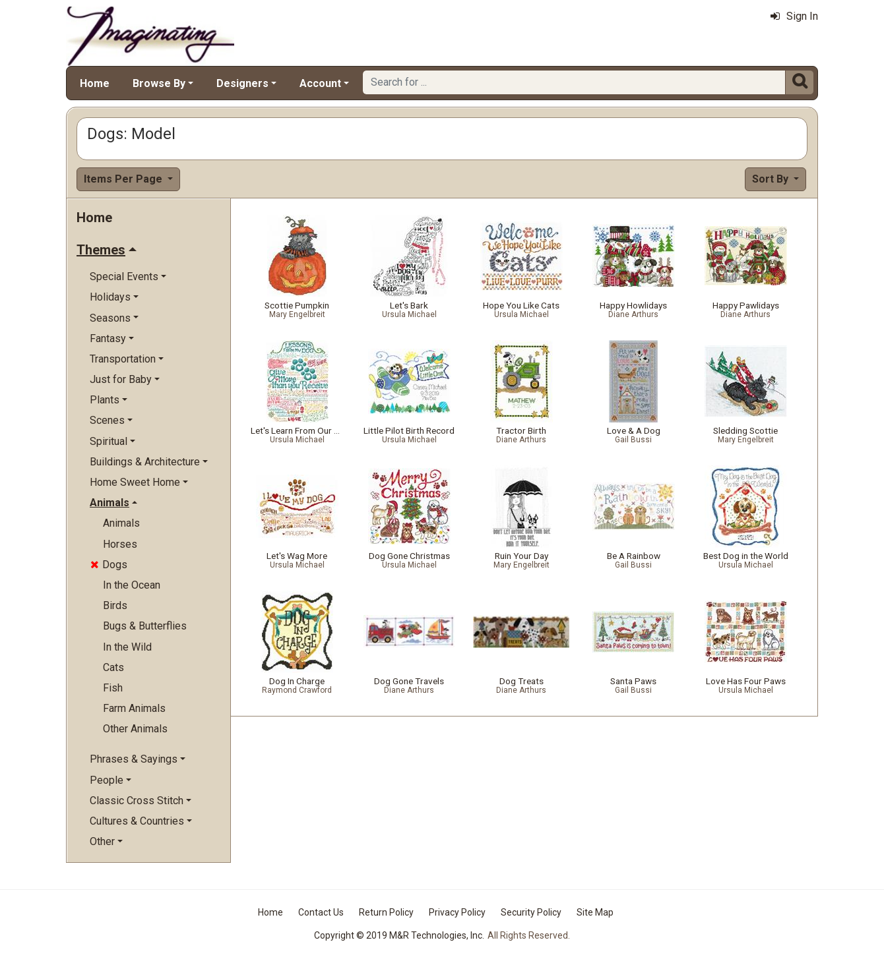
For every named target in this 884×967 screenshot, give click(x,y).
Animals (121, 523)
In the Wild (127, 647)
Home (95, 83)
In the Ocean (131, 585)
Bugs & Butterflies (145, 626)
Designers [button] (242, 83)
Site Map (595, 912)
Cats (113, 667)
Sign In (794, 16)
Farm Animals (134, 708)
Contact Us (321, 912)
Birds (115, 605)
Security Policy (531, 912)
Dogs (108, 564)
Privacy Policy (457, 912)
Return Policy (386, 912)
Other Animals (135, 728)
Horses (120, 544)
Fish (113, 688)
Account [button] (320, 83)
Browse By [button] (159, 83)
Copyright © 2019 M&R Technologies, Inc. (399, 935)
